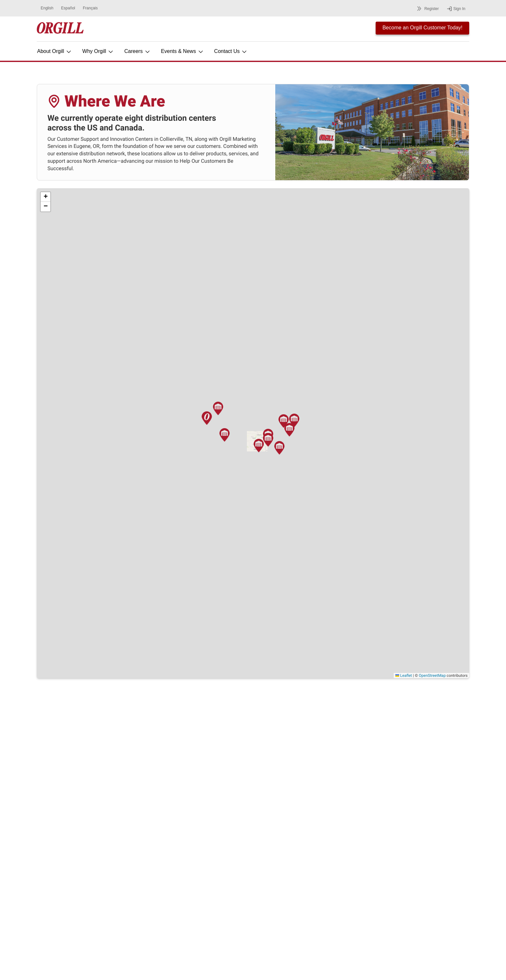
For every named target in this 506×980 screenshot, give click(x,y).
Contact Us (231, 51)
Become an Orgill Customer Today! (422, 27)
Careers (137, 51)
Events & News (182, 51)
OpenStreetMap (432, 675)
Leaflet (403, 675)
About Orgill (54, 51)
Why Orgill (98, 51)
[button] (140, 455)
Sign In (456, 9)
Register (427, 8)
